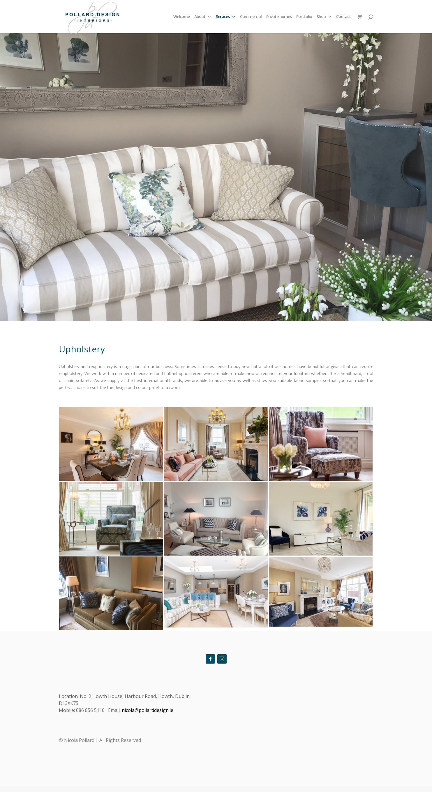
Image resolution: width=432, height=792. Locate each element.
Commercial (251, 17)
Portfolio (304, 17)
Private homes (279, 17)
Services (223, 17)
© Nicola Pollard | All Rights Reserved (100, 740)
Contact (343, 17)
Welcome (181, 17)
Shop (321, 17)
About (199, 17)
